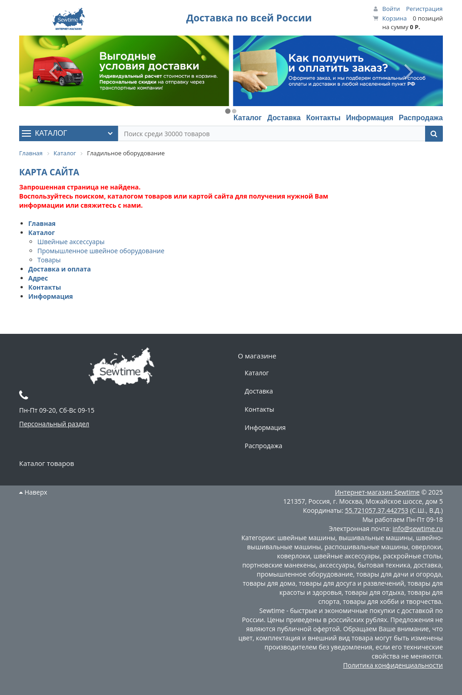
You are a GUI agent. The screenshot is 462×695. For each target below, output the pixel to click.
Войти (391, 9)
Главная (42, 223)
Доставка (284, 118)
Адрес (38, 278)
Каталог (247, 118)
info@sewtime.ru (417, 528)
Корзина (394, 18)
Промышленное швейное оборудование (100, 250)
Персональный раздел (54, 423)
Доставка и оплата (59, 269)
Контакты (323, 118)
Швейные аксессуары (70, 241)
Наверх (33, 492)
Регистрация (424, 9)
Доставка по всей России (249, 17)
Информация (369, 118)
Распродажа (421, 118)
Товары (49, 260)
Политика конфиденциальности (393, 665)
